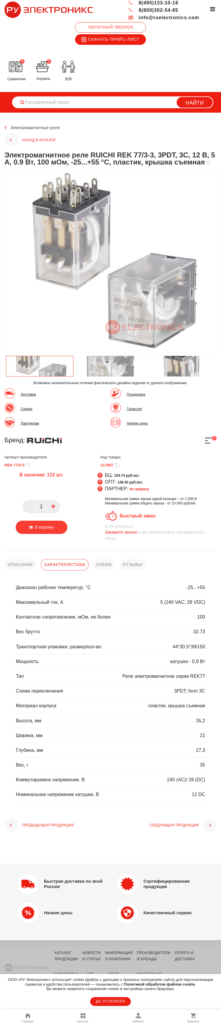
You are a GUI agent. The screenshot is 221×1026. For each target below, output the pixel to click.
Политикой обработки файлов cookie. (160, 984)
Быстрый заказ (137, 515)
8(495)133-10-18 (153, 2)
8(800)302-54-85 (153, 10)
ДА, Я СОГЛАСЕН (110, 1001)
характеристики (64, 564)
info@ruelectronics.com (163, 17)
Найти (195, 103)
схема (104, 564)
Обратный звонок (110, 27)
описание (20, 564)
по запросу (139, 489)
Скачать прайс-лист (110, 39)
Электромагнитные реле (37, 127)
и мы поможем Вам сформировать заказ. (161, 532)
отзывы (132, 564)
